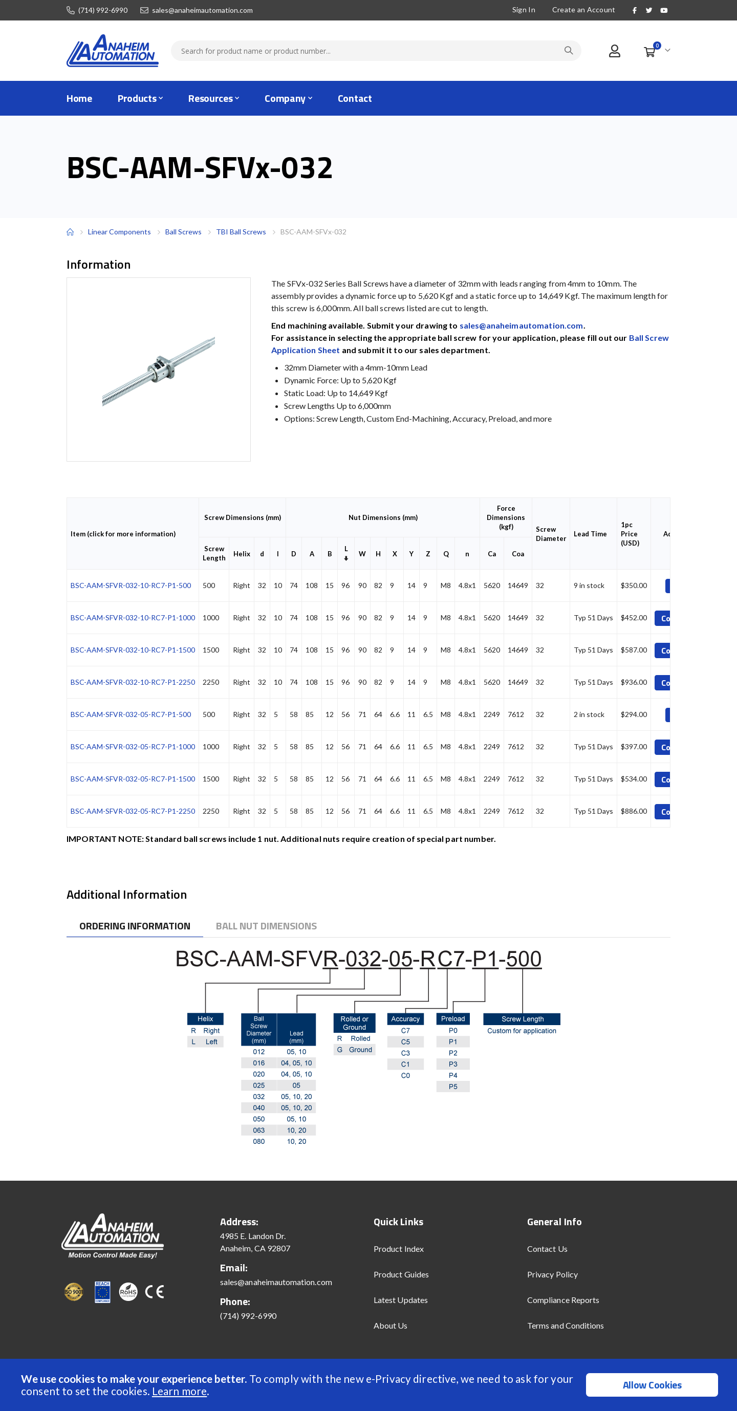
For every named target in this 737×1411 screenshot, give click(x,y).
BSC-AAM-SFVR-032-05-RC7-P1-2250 (133, 811)
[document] (369, 1385)
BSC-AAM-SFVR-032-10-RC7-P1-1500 (133, 649)
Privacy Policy (552, 1274)
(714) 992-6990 (102, 10)
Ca (492, 554)
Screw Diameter (551, 533)
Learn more (179, 1390)
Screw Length (214, 553)
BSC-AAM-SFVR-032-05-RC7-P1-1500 (133, 778)
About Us (391, 1325)
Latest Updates (401, 1300)
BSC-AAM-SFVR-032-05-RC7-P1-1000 (133, 746)
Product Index (399, 1248)
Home (70, 232)
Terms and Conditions (565, 1325)
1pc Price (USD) (630, 533)
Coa (518, 554)
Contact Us (547, 1248)
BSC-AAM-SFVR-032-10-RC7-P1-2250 (133, 682)
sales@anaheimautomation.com (202, 10)
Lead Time (590, 534)
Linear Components (119, 231)
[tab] (135, 926)
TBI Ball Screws (241, 231)
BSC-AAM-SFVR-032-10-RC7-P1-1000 (133, 617)
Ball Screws (183, 231)
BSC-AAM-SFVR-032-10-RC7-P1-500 (131, 585)
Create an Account (584, 9)
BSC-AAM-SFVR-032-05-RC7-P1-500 (131, 714)
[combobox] (376, 50)
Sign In (523, 9)
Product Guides (401, 1274)
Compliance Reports (563, 1300)
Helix (241, 554)
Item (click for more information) (123, 534)
